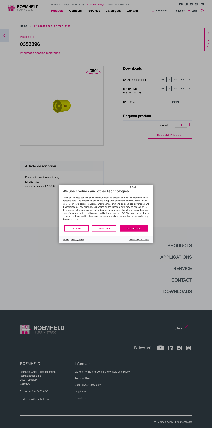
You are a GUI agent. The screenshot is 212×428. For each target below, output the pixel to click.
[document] (106, 207)
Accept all (134, 228)
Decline (76, 228)
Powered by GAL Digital (139, 239)
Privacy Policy (77, 239)
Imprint (66, 239)
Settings (104, 228)
